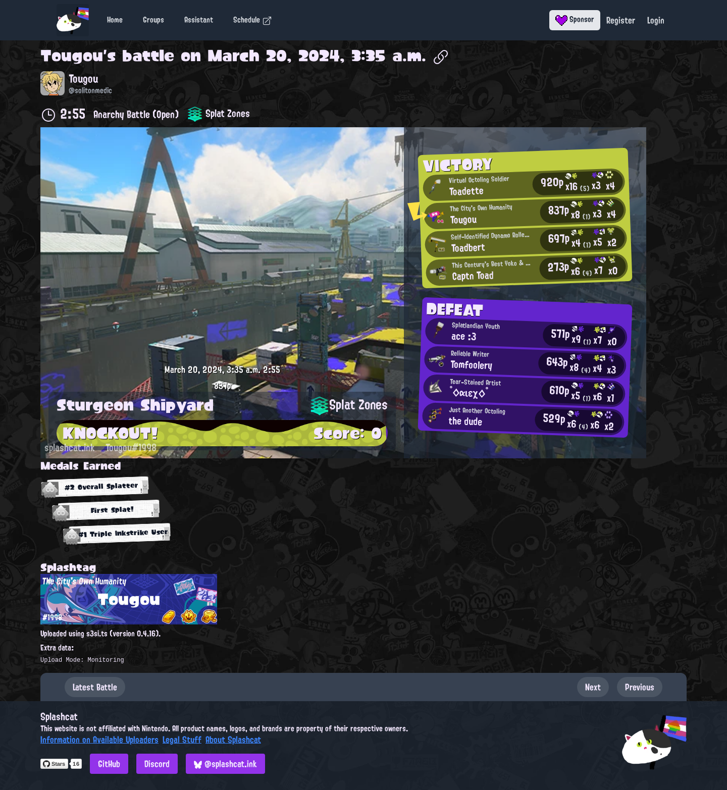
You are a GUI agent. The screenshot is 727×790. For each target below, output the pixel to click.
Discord (157, 764)
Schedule (252, 20)
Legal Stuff (182, 739)
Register (620, 20)
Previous (639, 687)
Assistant (198, 20)
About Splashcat (233, 739)
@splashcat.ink (225, 764)
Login (655, 20)
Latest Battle (95, 687)
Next (593, 687)
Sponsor (574, 19)
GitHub (109, 764)
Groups (153, 20)
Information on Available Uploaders (99, 739)
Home (115, 20)
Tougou (71, 55)
